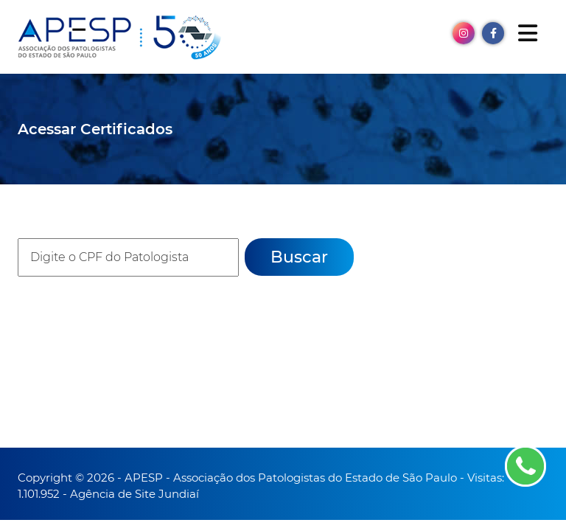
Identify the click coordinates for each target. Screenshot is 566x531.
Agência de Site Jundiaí (134, 494)
